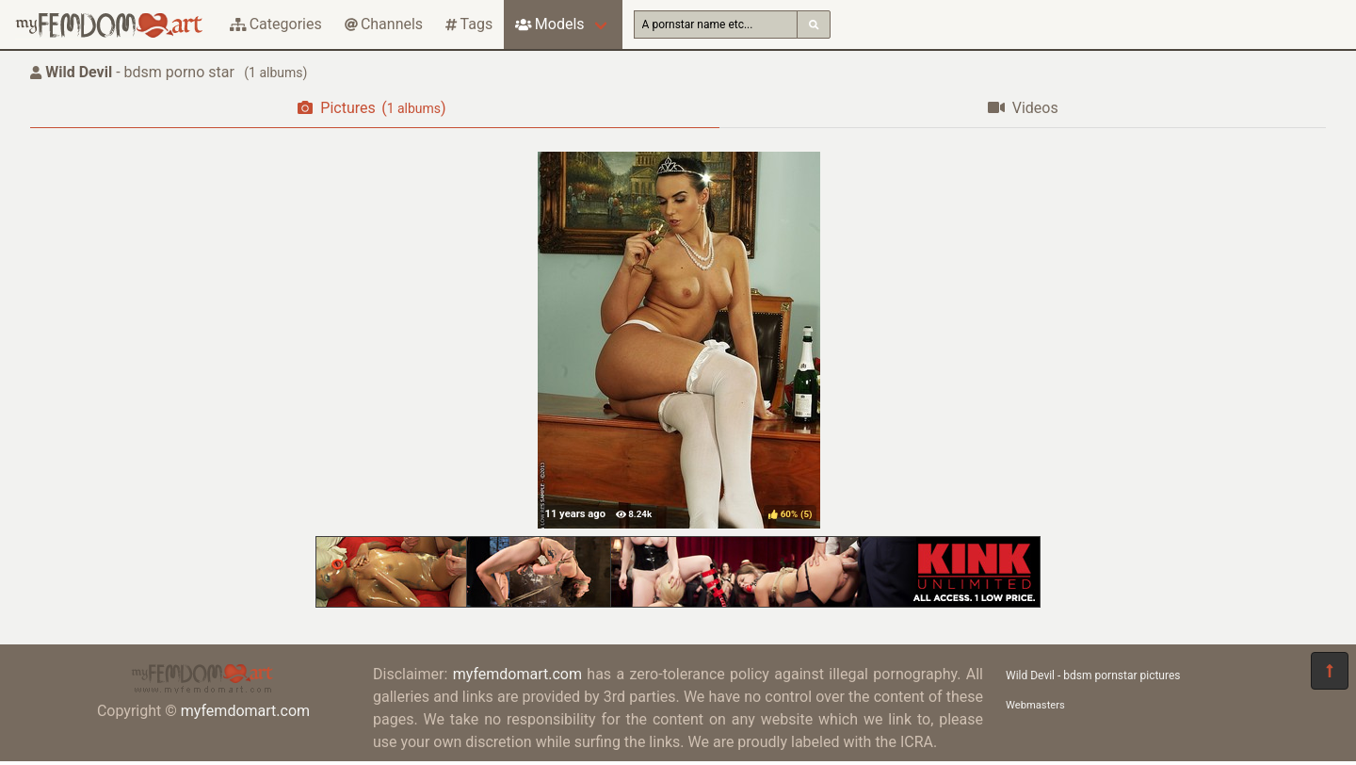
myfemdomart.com (245, 711)
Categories (276, 24)
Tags (468, 24)
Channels (384, 24)
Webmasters (1035, 705)
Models (549, 24)
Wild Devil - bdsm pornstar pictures (1093, 675)
